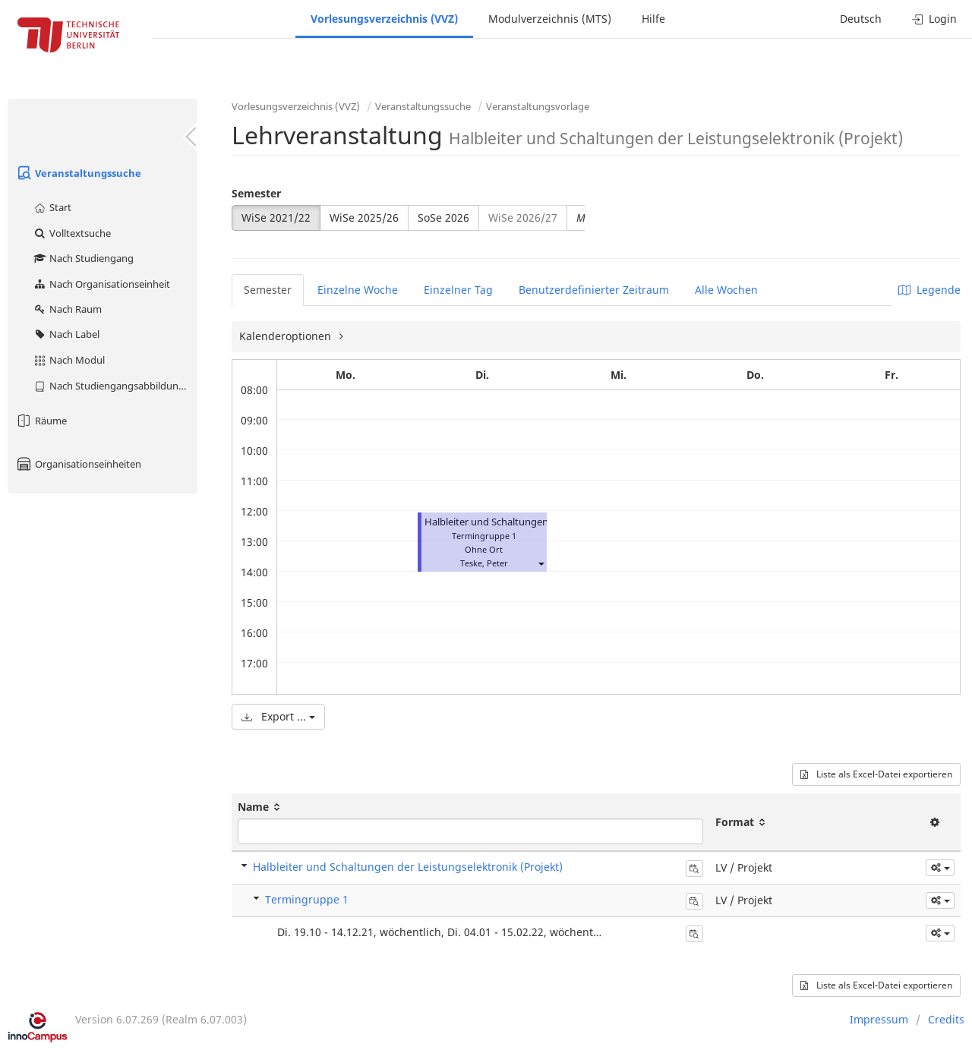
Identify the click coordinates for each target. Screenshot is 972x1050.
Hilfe (653, 18)
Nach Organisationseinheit (101, 284)
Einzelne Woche (357, 289)
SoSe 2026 (443, 217)
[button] (540, 563)
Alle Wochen (726, 289)
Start (52, 207)
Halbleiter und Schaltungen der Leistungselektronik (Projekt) (408, 866)
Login (934, 18)
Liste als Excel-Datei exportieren (876, 774)
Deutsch (861, 18)
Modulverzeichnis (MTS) (549, 18)
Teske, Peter (484, 563)
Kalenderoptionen (286, 336)
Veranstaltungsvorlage (537, 106)
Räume (41, 420)
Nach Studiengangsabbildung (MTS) (115, 386)
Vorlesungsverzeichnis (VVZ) (384, 18)
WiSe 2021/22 (276, 217)
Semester (256, 193)
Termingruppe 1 (307, 899)
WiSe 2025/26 (364, 217)
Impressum (879, 1019)
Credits (946, 1019)
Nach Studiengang (83, 258)
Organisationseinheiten (78, 464)
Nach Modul (69, 360)
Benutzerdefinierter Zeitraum (594, 289)
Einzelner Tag (458, 289)
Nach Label (66, 334)
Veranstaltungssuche (78, 173)
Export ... (278, 716)
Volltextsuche (72, 233)
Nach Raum (67, 309)
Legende (929, 289)
